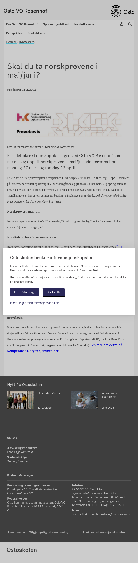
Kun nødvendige (24, 292)
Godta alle (54, 292)
